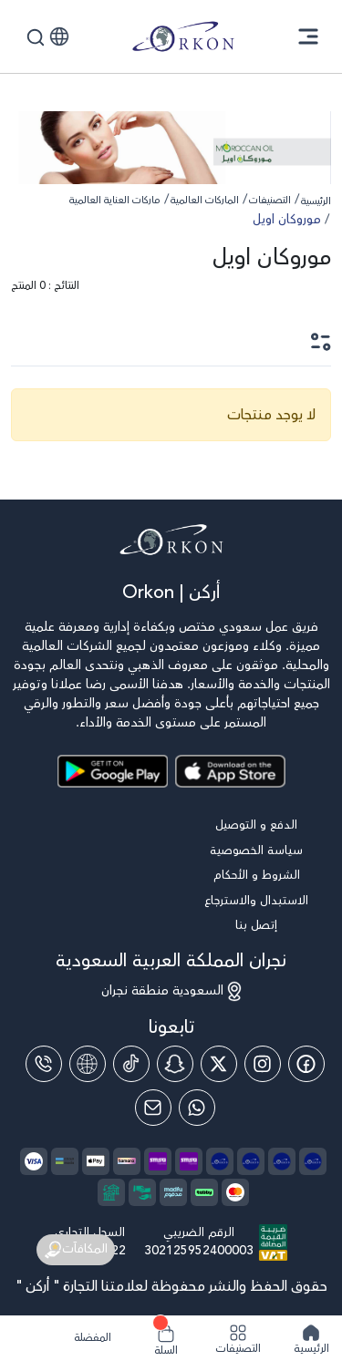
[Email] (153, 1107)
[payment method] (126, 1161)
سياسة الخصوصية (256, 851)
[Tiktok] (131, 1064)
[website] (87, 1064)
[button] (59, 36)
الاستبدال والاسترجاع (256, 901)
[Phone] (44, 1064)
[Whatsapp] (197, 1107)
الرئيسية (316, 201)
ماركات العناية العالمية (115, 200)
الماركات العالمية (205, 200)
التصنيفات (270, 200)
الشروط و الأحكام (256, 875)
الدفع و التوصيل (256, 825)
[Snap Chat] (175, 1064)
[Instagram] (262, 1064)
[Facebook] (306, 1064)
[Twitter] (219, 1064)
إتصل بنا (256, 925)
